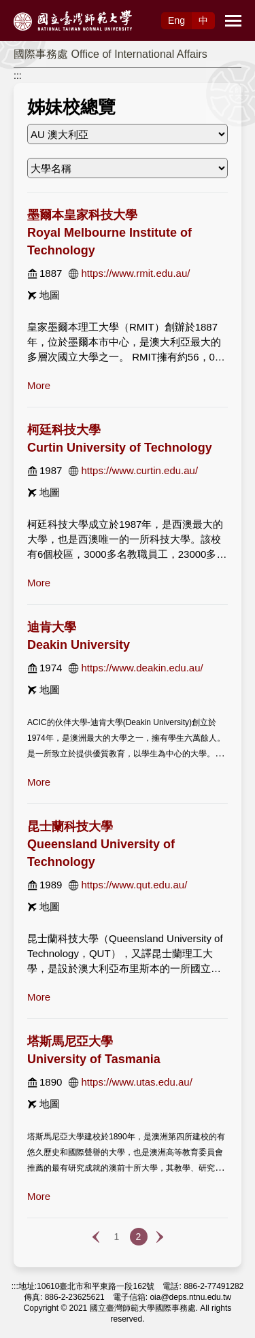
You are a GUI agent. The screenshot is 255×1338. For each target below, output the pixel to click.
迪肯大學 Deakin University (78, 636)
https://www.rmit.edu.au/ (135, 273)
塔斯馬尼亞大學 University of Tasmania (93, 1050)
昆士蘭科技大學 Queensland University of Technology (101, 844)
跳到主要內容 (28, 7)
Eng (176, 20)
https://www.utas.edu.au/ (136, 1082)
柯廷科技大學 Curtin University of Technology (119, 438)
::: (18, 75)
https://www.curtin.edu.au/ (139, 470)
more (38, 385)
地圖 (49, 295)
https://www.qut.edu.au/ (134, 884)
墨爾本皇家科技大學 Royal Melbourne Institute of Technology (109, 232)
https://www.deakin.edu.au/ (142, 667)
